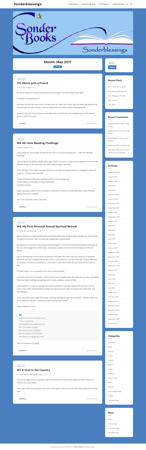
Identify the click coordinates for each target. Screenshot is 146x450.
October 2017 (113, 212)
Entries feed (112, 424)
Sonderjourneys (118, 4)
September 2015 (114, 319)
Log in (110, 419)
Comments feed (113, 428)
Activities (22, 88)
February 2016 (113, 297)
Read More (22, 124)
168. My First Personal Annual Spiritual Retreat (47, 226)
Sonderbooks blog (88, 4)
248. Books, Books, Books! (117, 91)
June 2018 (112, 190)
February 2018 (113, 195)
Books (21, 147)
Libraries (111, 374)
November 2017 (113, 208)
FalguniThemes (90, 447)
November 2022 (113, 172)
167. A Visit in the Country (33, 370)
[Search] (131, 4)
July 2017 (111, 226)
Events (26, 147)
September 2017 (114, 217)
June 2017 (112, 230)
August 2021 (112, 177)
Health (110, 369)
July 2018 (111, 186)
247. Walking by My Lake (117, 96)
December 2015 (113, 306)
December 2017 (113, 204)
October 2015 (113, 315)
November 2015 (113, 310)
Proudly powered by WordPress (61, 447)
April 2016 (112, 288)
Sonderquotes (104, 4)
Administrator (93, 123)
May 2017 (111, 235)
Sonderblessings (28, 4)
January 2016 (113, 301)
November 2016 (113, 257)
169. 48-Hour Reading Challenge (37, 143)
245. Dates (112, 105)
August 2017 (112, 221)
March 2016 (112, 292)
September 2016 (114, 266)
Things (110, 396)
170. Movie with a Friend (32, 83)
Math (110, 382)
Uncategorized (113, 400)
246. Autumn (112, 100)
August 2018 (112, 181)
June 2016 (112, 279)
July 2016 (111, 275)
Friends (28, 88)
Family (110, 356)
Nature (26, 374)
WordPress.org (113, 433)
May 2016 (111, 283)
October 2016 (113, 261)
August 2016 (112, 270)
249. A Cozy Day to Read (116, 87)
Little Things (112, 378)
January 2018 (113, 199)
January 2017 (113, 248)
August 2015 (112, 323)
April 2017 (112, 239)
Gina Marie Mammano (115, 150)
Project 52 (34, 286)
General (111, 365)
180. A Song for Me (123, 145)
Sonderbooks (73, 4)
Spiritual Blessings (30, 231)
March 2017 (112, 243)
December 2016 (113, 252)
